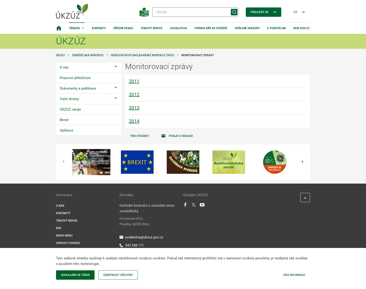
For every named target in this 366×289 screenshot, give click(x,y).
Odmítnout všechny (118, 275)
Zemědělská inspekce (88, 55)
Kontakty (99, 28)
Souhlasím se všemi (75, 275)
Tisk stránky (139, 136)
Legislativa (178, 28)
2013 (134, 108)
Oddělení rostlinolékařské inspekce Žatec (142, 55)
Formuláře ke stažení (210, 28)
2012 (134, 94)
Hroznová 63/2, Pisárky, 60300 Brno (135, 221)
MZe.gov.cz (301, 28)
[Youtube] (202, 206)
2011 (134, 81)
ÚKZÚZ (60, 55)
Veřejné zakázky (247, 28)
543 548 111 (132, 245)
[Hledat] (195, 12)
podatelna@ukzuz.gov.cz (141, 237)
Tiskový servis (151, 28)
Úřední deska (123, 28)
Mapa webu (64, 235)
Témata (74, 28)
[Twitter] (193, 206)
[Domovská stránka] (59, 28)
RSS (58, 228)
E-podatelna (276, 28)
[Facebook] (185, 206)
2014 (134, 121)
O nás (60, 205)
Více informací (294, 275)
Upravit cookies (68, 243)
